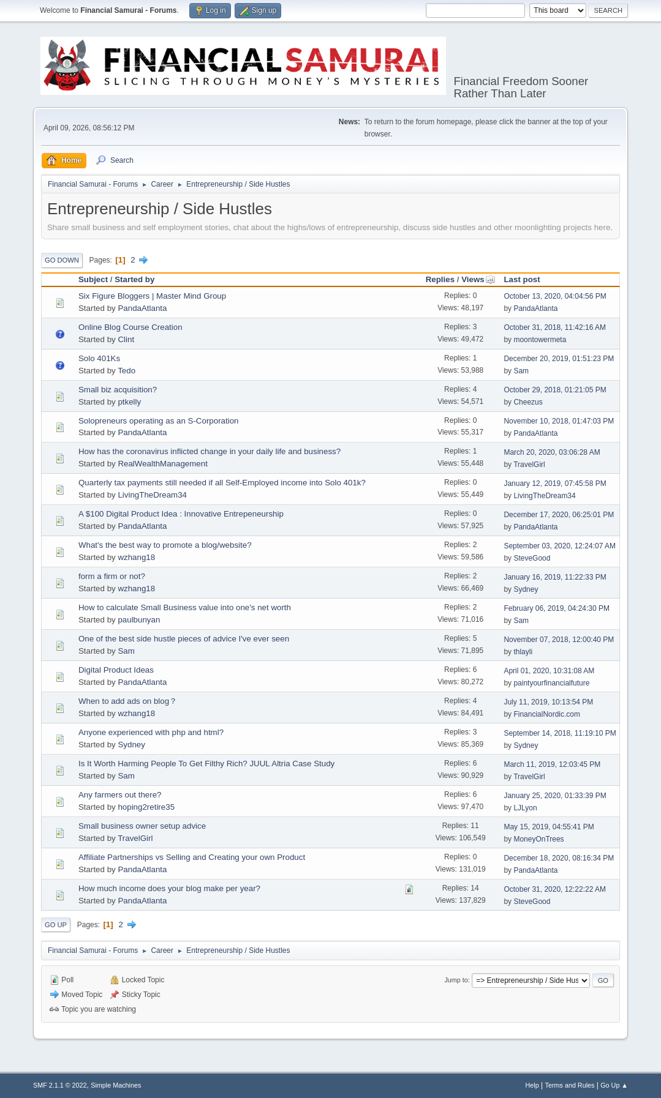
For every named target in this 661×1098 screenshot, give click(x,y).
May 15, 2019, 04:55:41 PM (549, 827)
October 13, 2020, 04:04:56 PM (555, 296)
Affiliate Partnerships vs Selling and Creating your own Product (191, 857)
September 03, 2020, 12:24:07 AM (560, 546)
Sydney (525, 589)
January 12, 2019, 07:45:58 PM (555, 483)
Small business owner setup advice (142, 826)
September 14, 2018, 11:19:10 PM (560, 733)
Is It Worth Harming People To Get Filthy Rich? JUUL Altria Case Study (206, 763)
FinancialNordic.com (546, 714)
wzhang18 (136, 557)
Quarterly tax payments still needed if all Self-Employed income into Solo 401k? (222, 482)
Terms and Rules (570, 1085)
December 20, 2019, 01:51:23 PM (559, 358)
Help (532, 1085)
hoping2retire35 (146, 807)
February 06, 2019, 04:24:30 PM (557, 608)
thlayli (522, 652)
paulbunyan (139, 619)
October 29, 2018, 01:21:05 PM (555, 390)
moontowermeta (539, 339)
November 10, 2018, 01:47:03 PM (559, 421)
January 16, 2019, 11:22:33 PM (555, 577)
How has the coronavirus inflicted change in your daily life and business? (209, 451)
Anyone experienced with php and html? (151, 732)
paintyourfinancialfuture (551, 683)
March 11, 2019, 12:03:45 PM (552, 764)
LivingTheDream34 (152, 494)
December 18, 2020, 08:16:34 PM (559, 858)
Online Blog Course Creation (130, 327)
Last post (522, 279)
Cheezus (527, 402)
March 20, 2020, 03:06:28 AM (552, 452)
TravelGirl (529, 464)
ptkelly (129, 401)
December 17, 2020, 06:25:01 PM (559, 514)
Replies (440, 279)
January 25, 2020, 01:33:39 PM (555, 795)
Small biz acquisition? (117, 389)
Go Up (56, 924)
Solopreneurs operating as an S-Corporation (158, 420)
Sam (521, 371)
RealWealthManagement (162, 463)
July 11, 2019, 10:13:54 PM (548, 702)
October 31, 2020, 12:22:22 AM (555, 889)
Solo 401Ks (99, 358)
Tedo (126, 370)
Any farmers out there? (120, 794)
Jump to (455, 980)
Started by (134, 279)
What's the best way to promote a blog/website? (165, 545)
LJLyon (525, 808)
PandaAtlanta (142, 308)
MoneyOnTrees (538, 839)
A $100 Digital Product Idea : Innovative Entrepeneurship (181, 513)
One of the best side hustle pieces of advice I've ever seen (183, 638)
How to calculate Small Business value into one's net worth (184, 607)
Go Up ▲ (614, 1085)
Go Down (62, 260)
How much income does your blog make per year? (169, 888)
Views (478, 279)
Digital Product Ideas (116, 669)
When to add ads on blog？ (127, 701)
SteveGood (531, 558)
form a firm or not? (111, 576)
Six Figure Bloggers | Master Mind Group (152, 296)
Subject (93, 279)
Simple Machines (116, 1085)
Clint (126, 339)
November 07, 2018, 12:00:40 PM (559, 639)
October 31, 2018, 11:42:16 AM (555, 327)
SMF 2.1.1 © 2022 (60, 1085)
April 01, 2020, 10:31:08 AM (549, 671)
